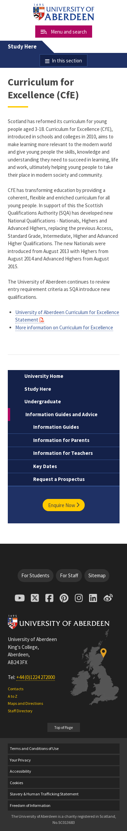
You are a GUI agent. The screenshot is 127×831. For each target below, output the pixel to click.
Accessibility (20, 771)
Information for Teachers (63, 453)
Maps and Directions (25, 703)
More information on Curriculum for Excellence (64, 327)
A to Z (12, 696)
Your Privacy (20, 759)
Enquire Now (63, 505)
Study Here (22, 46)
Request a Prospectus (59, 479)
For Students (35, 575)
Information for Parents (61, 440)
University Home (43, 376)
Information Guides (56, 427)
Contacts (15, 688)
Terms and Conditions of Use (34, 748)
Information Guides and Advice (61, 414)
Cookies (16, 782)
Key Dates (45, 466)
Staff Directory (20, 710)
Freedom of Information (30, 805)
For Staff (69, 575)
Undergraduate (42, 401)
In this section (67, 60)
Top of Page (63, 727)
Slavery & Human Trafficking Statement (44, 793)
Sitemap (97, 575)
